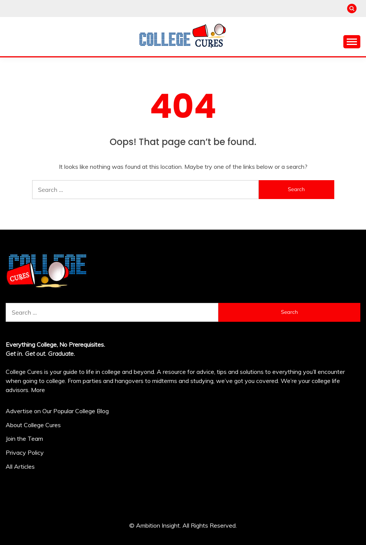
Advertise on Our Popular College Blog (57, 411)
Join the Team (24, 438)
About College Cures (33, 425)
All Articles (20, 466)
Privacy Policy (25, 452)
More (38, 390)
